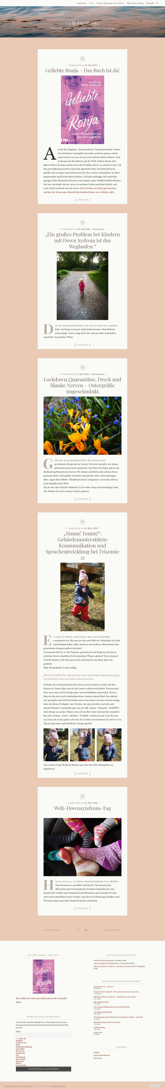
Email (18, 1032)
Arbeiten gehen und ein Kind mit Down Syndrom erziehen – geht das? (118, 1017)
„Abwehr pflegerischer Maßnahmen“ (107, 963)
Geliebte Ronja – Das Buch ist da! (82, 70)
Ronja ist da (98, 1032)
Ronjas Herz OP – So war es (104, 987)
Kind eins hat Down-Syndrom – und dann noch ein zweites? (115, 966)
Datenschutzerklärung (102, 1055)
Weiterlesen (82, 199)
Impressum (98, 1058)
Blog (91, 3)
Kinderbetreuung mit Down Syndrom (107, 1022)
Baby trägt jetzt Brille (101, 1002)
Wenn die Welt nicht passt (103, 960)
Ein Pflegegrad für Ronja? (103, 1012)
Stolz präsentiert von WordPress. (19, 1086)
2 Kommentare (98, 374)
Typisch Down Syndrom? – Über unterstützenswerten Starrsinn (116, 992)
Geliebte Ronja (82, 23)
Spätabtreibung (99, 1027)
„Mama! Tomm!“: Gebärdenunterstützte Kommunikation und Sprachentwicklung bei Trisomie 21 (82, 545)
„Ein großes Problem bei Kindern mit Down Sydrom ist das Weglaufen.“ (82, 240)
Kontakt (150, 3)
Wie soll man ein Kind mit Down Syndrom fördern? (112, 1007)
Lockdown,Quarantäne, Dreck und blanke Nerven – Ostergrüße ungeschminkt (82, 385)
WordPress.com (58, 1086)
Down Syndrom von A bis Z (110, 3)
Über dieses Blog (135, 3)
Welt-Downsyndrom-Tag (82, 808)
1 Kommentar (98, 229)
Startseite (82, 3)
